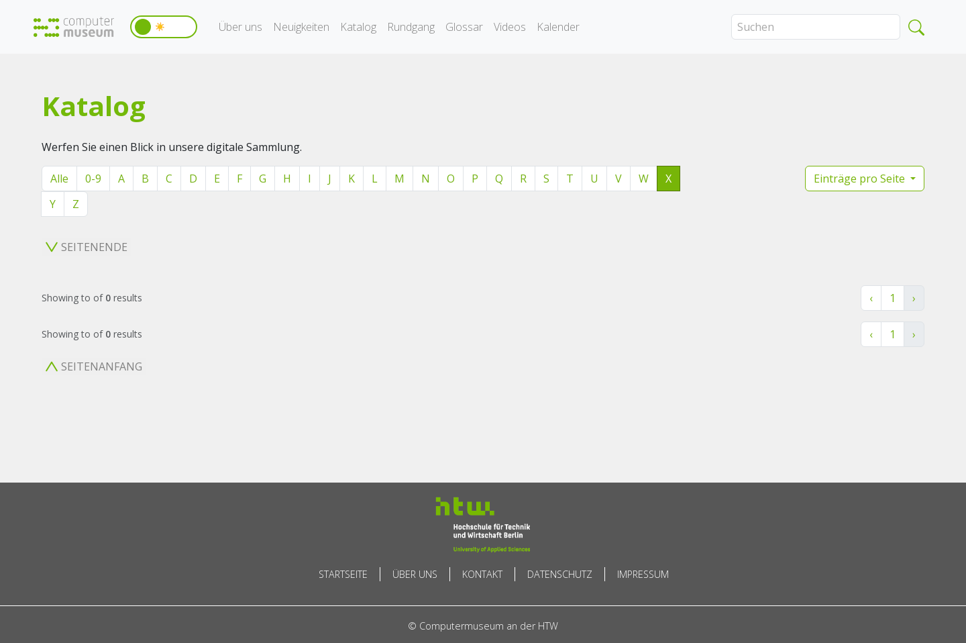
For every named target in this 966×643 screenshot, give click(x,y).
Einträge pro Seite (861, 178)
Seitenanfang (94, 366)
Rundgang (411, 26)
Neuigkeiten (301, 26)
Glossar (464, 26)
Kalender (558, 26)
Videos (510, 26)
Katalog (358, 26)
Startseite (343, 574)
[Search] (815, 27)
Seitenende (86, 247)
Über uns (240, 26)
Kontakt (482, 574)
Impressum (643, 574)
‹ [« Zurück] (871, 298)
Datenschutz (559, 574)
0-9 (93, 178)
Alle (59, 178)
